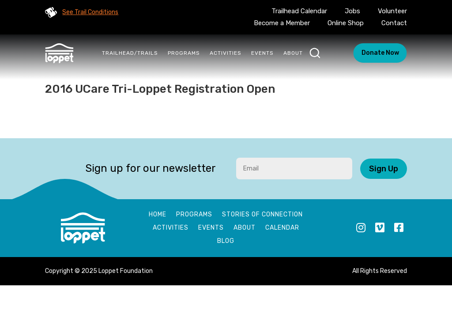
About (293, 53)
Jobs (352, 11)
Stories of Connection (262, 215)
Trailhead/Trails (130, 53)
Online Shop (346, 23)
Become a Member (282, 23)
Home (157, 215)
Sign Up (383, 169)
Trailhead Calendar (299, 11)
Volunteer (392, 11)
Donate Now (380, 53)
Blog (225, 241)
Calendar (282, 228)
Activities (225, 53)
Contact (394, 23)
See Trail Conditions (90, 12)
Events (262, 53)
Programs (184, 53)
